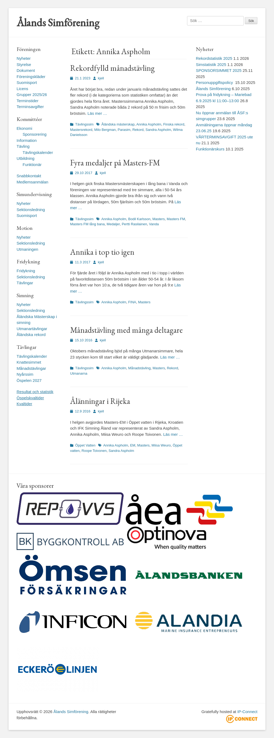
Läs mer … (97, 113)
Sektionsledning (31, 209)
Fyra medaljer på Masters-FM (115, 162)
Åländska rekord (31, 334)
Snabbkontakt (29, 176)
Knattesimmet (29, 362)
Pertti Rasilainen (134, 224)
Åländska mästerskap (118, 124)
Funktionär (32, 164)
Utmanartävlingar (32, 328)
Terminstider (28, 100)
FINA (132, 302)
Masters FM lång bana (87, 224)
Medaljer (113, 224)
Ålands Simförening (58, 22)
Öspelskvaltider (30, 398)
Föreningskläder (31, 76)
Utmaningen (27, 249)
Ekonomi (24, 128)
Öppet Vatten (85, 445)
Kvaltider (24, 403)
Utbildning (26, 158)
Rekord (138, 130)
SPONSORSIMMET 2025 (219, 70)
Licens (22, 88)
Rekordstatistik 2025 (214, 58)
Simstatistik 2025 (211, 64)
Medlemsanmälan (32, 182)
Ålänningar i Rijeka (100, 401)
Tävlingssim (84, 124)
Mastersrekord (81, 130)
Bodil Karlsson (139, 219)
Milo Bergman (105, 130)
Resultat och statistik (35, 391)
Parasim (124, 130)
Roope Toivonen (94, 451)
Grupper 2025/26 (32, 94)
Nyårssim (25, 374)
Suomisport (27, 82)
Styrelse (24, 64)
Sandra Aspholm (158, 130)
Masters (158, 219)
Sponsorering (35, 134)
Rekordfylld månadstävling (112, 68)
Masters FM (176, 219)
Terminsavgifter (30, 106)
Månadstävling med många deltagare (126, 330)
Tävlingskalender (38, 152)
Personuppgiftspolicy (215, 82)
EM (132, 445)
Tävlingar (25, 283)
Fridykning (26, 270)
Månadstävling (139, 368)
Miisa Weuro (161, 445)
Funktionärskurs (210, 149)
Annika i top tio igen (102, 252)
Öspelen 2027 (29, 380)
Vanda (154, 224)
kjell (101, 78)
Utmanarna (78, 373)
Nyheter (24, 58)
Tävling (23, 146)
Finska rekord (173, 124)
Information (27, 140)
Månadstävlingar (31, 368)
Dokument (26, 70)
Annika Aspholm (148, 124)
